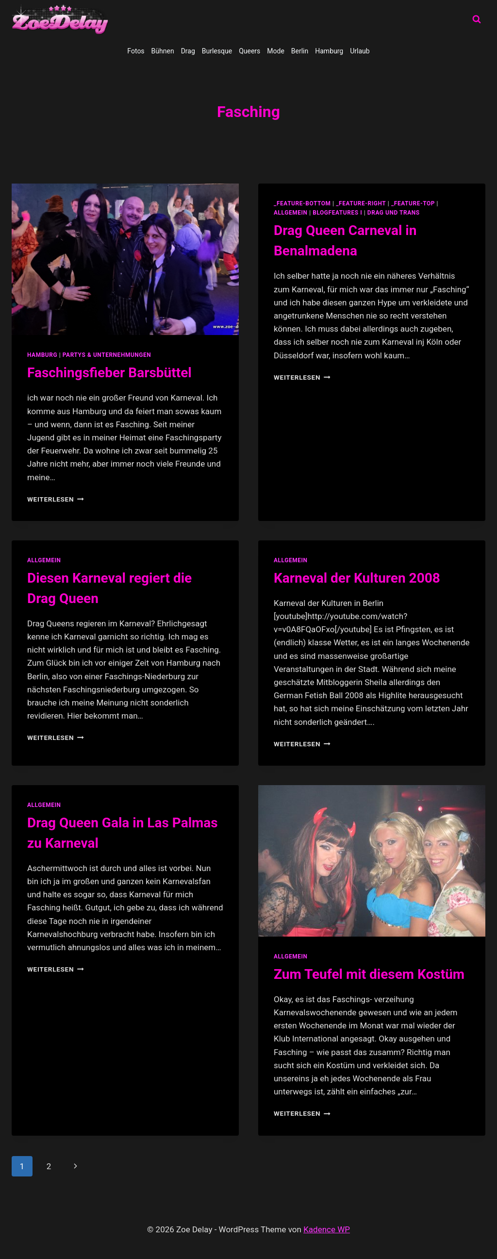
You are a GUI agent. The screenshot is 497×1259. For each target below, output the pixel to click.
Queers (249, 51)
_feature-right (361, 203)
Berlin (299, 51)
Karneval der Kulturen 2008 (357, 578)
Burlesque (217, 51)
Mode (275, 51)
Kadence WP (326, 1229)
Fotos (135, 51)
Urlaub (359, 51)
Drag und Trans (393, 212)
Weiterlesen (55, 499)
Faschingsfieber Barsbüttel (109, 373)
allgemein (291, 212)
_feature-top (413, 203)
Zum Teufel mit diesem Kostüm (369, 974)
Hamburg (329, 51)
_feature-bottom (302, 203)
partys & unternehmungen (107, 355)
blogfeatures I (337, 212)
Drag (188, 51)
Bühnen (162, 51)
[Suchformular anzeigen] (476, 19)
